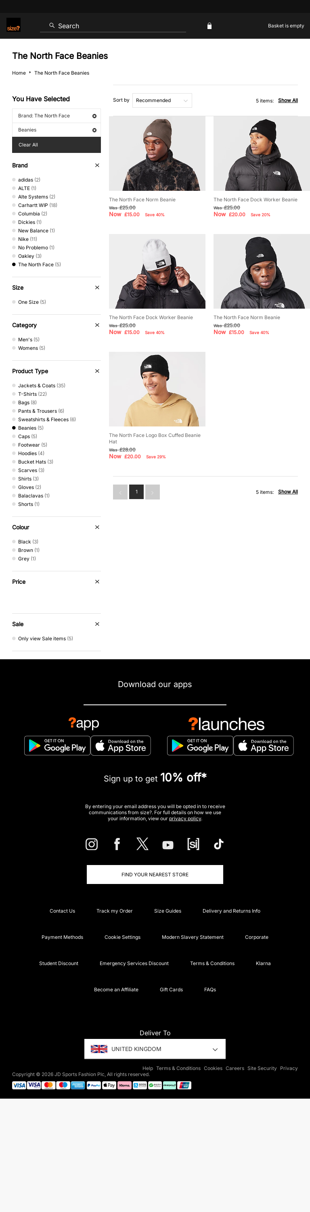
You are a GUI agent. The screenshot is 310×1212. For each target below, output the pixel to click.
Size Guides (167, 911)
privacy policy (185, 818)
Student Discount (58, 963)
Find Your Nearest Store (155, 874)
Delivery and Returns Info (231, 911)
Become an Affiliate (116, 989)
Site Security (262, 1068)
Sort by (121, 100)
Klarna (263, 963)
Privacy (289, 1068)
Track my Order (114, 911)
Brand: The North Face (57, 116)
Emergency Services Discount (134, 963)
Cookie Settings (122, 937)
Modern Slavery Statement (193, 937)
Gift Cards (171, 989)
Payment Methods (62, 937)
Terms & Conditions (212, 963)
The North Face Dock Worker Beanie (255, 199)
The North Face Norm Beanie (142, 199)
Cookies (213, 1068)
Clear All (28, 145)
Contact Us (62, 911)
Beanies (57, 130)
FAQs (210, 989)
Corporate (256, 937)
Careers (235, 1068)
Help (147, 1068)
